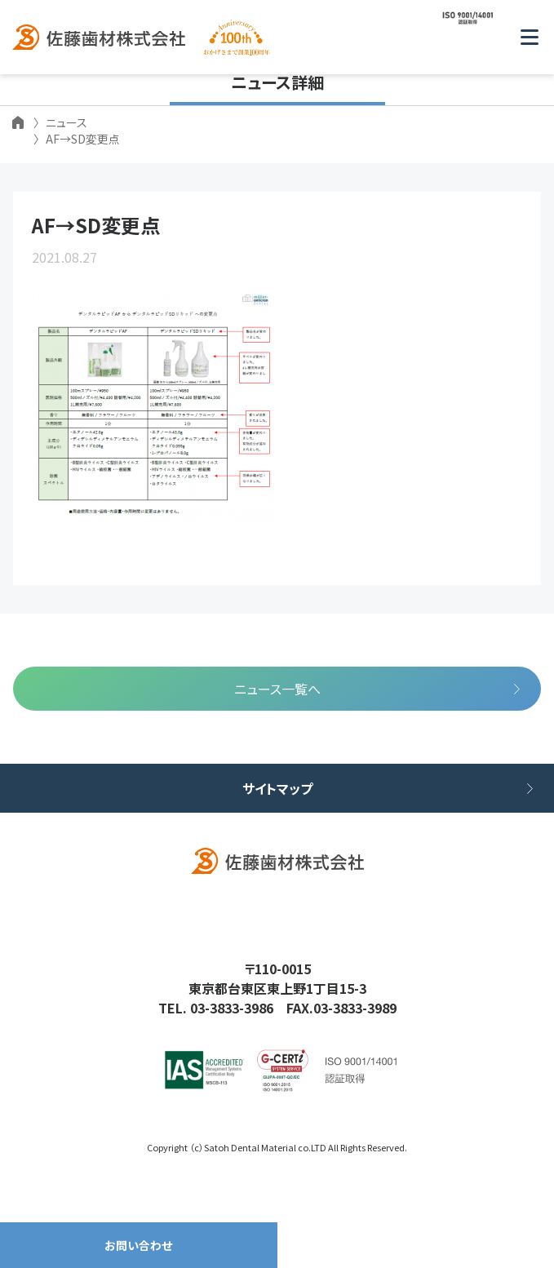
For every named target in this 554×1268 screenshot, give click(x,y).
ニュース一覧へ (277, 688)
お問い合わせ (138, 1245)
